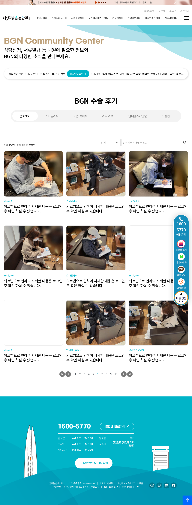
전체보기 (25, 116)
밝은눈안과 (41, 18)
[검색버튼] (185, 142)
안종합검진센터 (152, 18)
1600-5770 (74, 427)
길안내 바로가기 (117, 426)
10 (115, 374)
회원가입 (184, 10)
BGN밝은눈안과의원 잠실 (94, 463)
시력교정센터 (77, 18)
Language (149, 10)
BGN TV (95, 73)
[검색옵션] (109, 142)
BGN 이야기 (31, 73)
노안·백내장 (80, 116)
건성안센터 (117, 18)
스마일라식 (51, 116)
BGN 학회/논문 (109, 73)
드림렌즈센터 (134, 18)
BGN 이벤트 (58, 73)
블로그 (179, 73)
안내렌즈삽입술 (137, 116)
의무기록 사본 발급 (130, 73)
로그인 (172, 10)
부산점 (161, 10)
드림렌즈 (167, 116)
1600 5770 (181, 227)
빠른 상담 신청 (181, 298)
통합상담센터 (16, 73)
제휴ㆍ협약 (168, 73)
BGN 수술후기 (78, 74)
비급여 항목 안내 (151, 73)
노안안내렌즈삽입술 (98, 18)
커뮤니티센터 (170, 18)
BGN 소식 (45, 73)
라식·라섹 (107, 116)
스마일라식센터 (59, 18)
